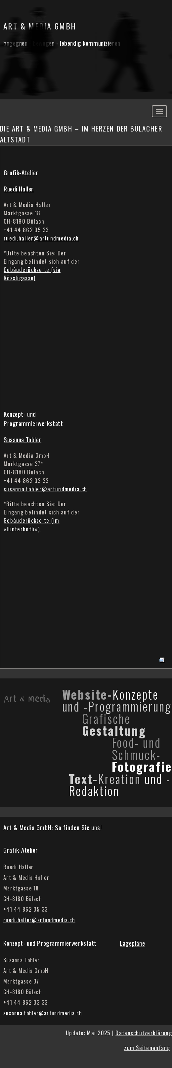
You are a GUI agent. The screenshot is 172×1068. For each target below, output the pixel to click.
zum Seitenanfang (147, 1047)
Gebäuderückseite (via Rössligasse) (32, 273)
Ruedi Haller (19, 188)
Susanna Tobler (22, 439)
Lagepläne (132, 943)
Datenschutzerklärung (143, 1033)
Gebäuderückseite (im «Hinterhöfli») (32, 524)
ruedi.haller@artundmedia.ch (41, 238)
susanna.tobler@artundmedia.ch (45, 489)
